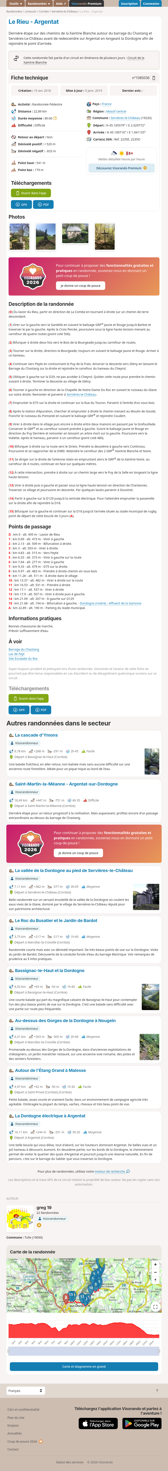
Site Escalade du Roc (23, 658)
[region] (84, 1285)
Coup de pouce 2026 (25, 1441)
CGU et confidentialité (23, 1409)
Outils (16, 4)
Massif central (116, 111)
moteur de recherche (112, 1171)
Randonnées (39, 4)
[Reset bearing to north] (155, 1280)
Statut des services (69, 1462)
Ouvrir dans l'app (31, 193)
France (107, 104)
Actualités (14, 1433)
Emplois (13, 1425)
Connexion (151, 4)
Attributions (14, 1310)
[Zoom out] (155, 1272)
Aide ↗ (61, 4)
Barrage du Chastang (24, 649)
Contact (13, 1449)
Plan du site (15, 1418)
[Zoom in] (155, 1264)
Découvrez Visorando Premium (121, 168)
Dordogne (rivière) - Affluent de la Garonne (110, 603)
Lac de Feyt (16, 654)
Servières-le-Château (125, 118)
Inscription (129, 4)
